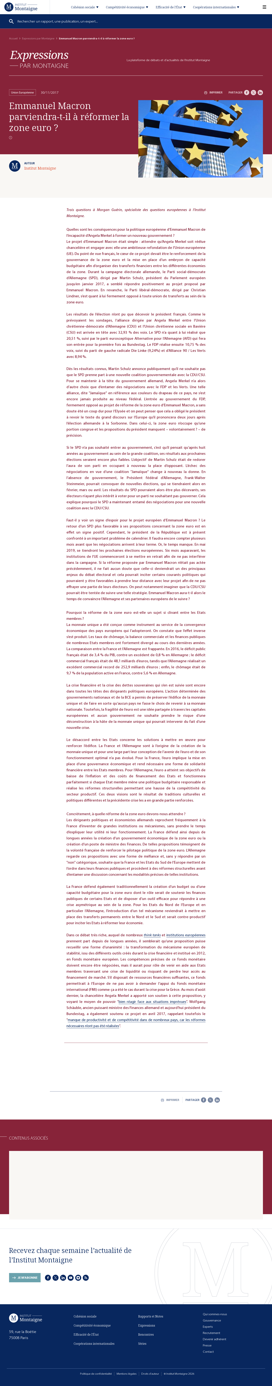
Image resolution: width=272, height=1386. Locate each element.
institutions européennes (186, 935)
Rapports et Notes (150, 1316)
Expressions (146, 1325)
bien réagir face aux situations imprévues (152, 1002)
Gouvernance (212, 1320)
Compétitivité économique (92, 1325)
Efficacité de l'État (86, 1334)
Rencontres (146, 1334)
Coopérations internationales (94, 1344)
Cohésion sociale (85, 1316)
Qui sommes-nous (215, 1314)
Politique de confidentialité (96, 1373)
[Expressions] (39, 59)
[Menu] (262, 7)
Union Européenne (22, 92)
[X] (253, 92)
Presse (207, 1345)
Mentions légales (127, 1373)
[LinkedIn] (260, 92)
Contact (208, 1351)
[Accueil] (20, 7)
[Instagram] (78, 1278)
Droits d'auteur (150, 1373)
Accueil (13, 38)
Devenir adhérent (214, 1339)
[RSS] (86, 1278)
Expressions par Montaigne (38, 38)
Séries (142, 1344)
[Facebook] (246, 92)
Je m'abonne (27, 1278)
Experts (208, 1326)
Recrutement (211, 1333)
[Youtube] (71, 1278)
